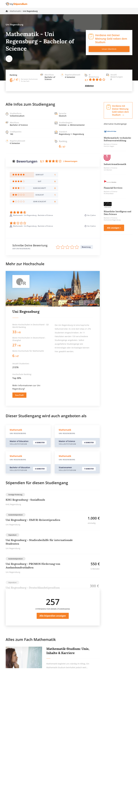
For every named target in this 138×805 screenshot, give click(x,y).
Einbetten (89, 85)
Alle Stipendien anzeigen (52, 615)
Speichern (9, 58)
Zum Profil (19, 395)
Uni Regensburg (25, 311)
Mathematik (15, 11)
